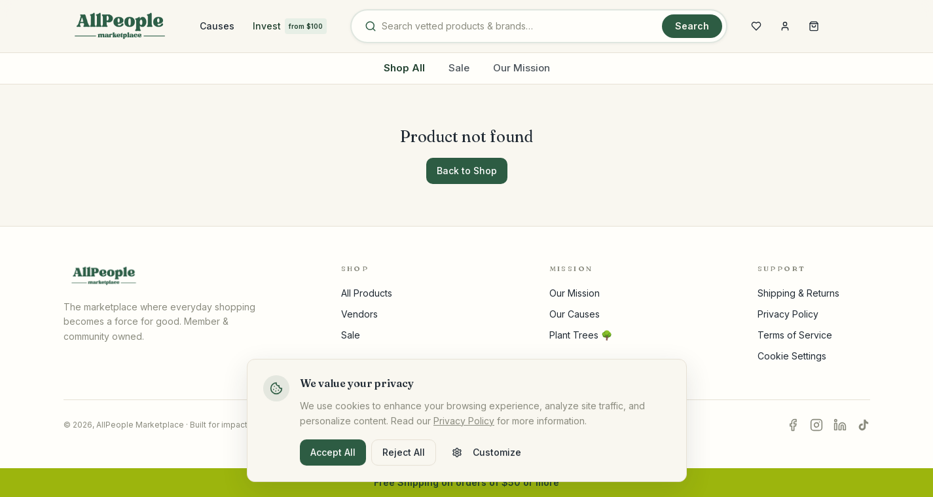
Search (692, 25)
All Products (366, 293)
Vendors (359, 314)
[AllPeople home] (120, 26)
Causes (217, 25)
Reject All (403, 460)
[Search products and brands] (519, 26)
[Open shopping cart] (814, 26)
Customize (486, 460)
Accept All (333, 460)
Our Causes (574, 314)
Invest (290, 26)
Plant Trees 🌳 (580, 335)
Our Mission (521, 68)
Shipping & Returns (798, 293)
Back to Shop (467, 170)
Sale (458, 68)
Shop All (404, 68)
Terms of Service (795, 335)
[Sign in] (785, 26)
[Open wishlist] (756, 26)
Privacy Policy (788, 314)
